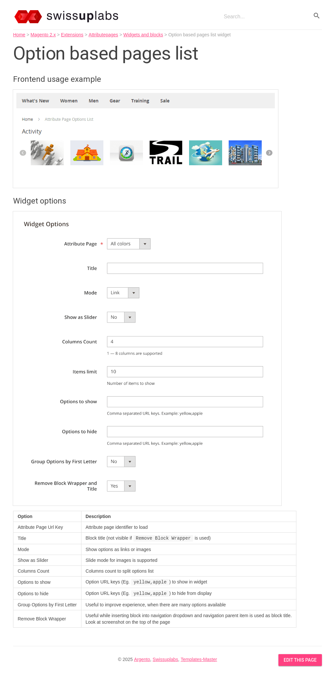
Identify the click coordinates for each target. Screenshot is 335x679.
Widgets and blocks (143, 34)
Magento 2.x (43, 34)
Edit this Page (300, 660)
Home (19, 34)
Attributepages (103, 34)
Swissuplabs (165, 659)
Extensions (72, 34)
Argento (142, 659)
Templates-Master (199, 659)
